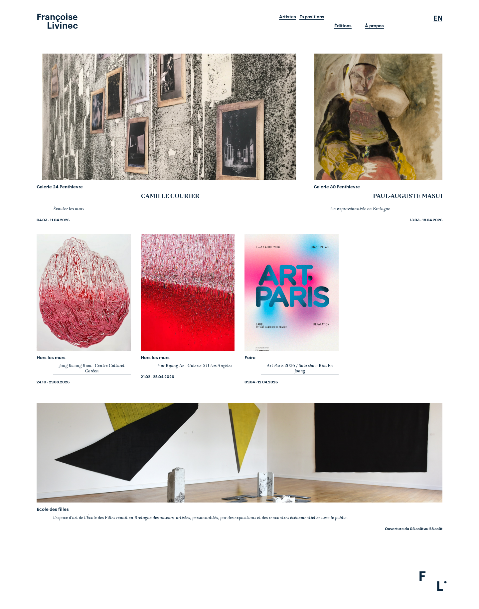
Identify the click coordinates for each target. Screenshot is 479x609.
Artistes (287, 16)
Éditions (343, 25)
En (437, 18)
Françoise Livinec (57, 20)
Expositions (311, 16)
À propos (374, 25)
